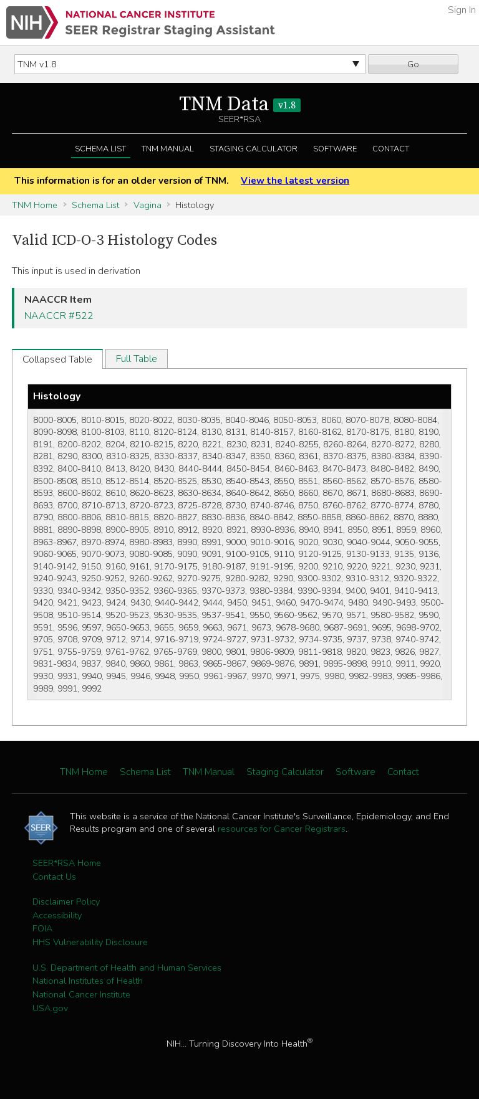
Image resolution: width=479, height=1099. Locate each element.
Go (413, 64)
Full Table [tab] (136, 359)
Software (335, 149)
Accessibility (57, 915)
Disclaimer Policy (66, 901)
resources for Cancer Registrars (282, 828)
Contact (390, 149)
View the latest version (295, 180)
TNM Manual (168, 149)
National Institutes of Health (87, 980)
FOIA (42, 928)
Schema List (100, 149)
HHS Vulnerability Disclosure (90, 942)
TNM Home (34, 205)
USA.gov (50, 1008)
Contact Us (54, 876)
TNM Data (240, 104)
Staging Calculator (254, 149)
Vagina (147, 205)
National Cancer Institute (81, 994)
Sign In (462, 10)
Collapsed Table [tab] (57, 359)
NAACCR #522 (59, 316)
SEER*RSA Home (66, 863)
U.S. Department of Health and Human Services (126, 967)
